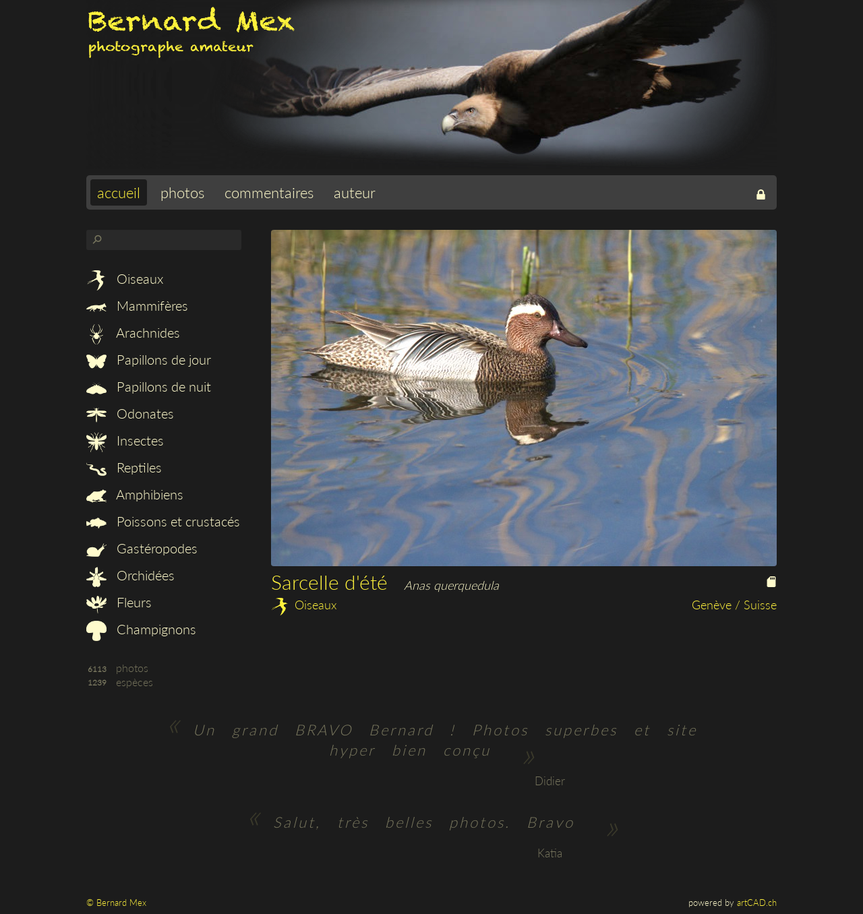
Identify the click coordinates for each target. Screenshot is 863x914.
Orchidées (130, 575)
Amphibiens (134, 494)
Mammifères (137, 305)
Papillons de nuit (148, 386)
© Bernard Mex (116, 902)
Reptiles (124, 467)
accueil (118, 192)
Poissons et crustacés (163, 521)
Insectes (125, 440)
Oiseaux (124, 278)
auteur (355, 192)
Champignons (141, 629)
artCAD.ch (757, 902)
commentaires (269, 192)
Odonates (130, 413)
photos (182, 192)
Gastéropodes (142, 548)
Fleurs (119, 602)
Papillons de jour (148, 359)
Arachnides (133, 332)
